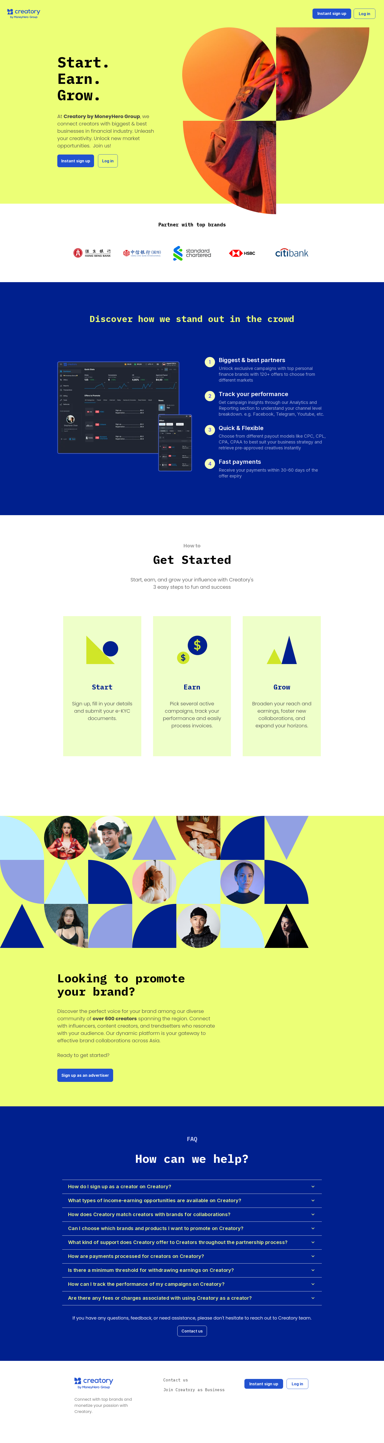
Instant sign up (331, 13)
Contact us (192, 1331)
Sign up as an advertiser (85, 1075)
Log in (364, 13)
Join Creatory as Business (194, 1389)
